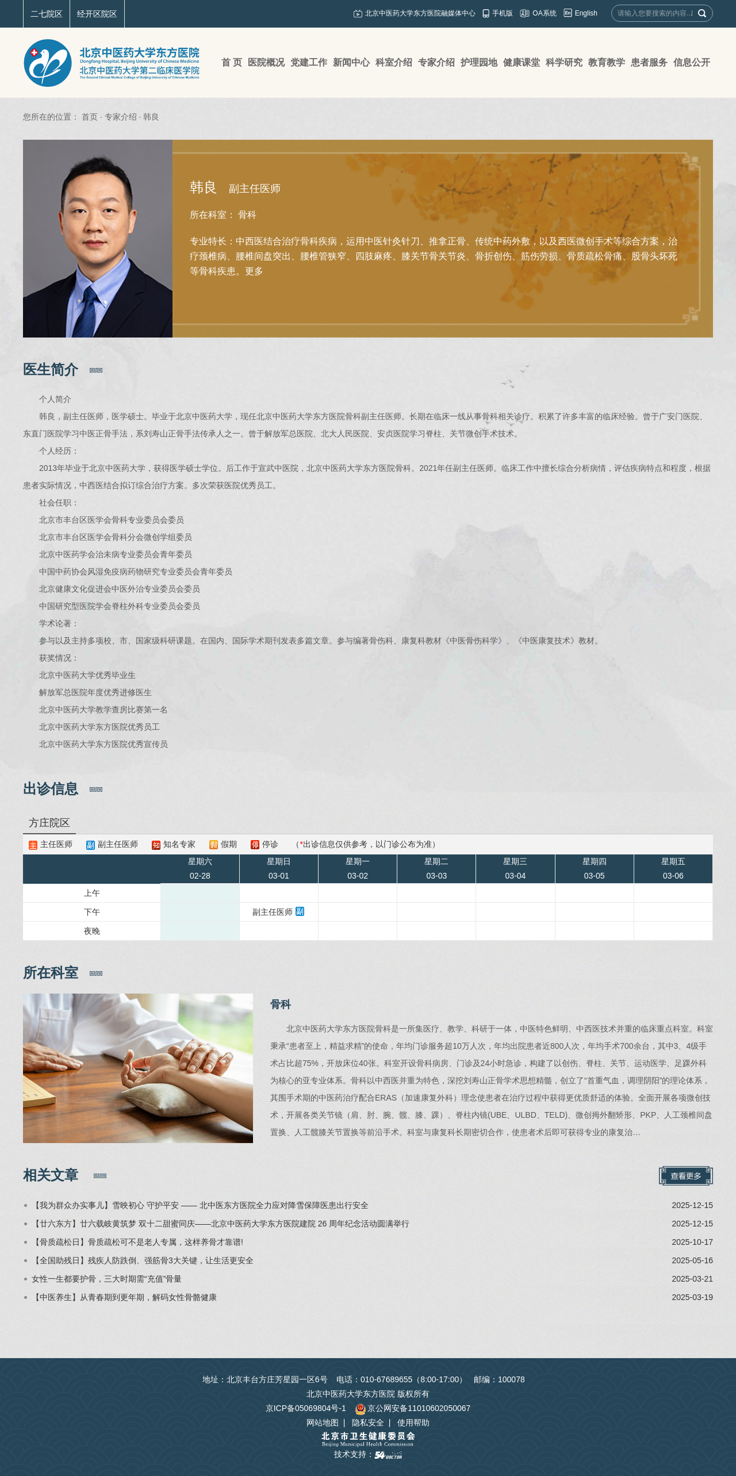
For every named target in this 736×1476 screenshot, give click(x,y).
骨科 (280, 1004)
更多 (254, 271)
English (586, 13)
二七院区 (46, 13)
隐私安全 (368, 1422)
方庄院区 (49, 823)
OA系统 (544, 13)
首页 (90, 116)
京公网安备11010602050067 (412, 1408)
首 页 (231, 62)
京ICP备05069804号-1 (306, 1408)
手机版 (502, 13)
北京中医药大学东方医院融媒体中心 (420, 13)
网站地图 (322, 1422)
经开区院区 (97, 13)
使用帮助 (413, 1422)
